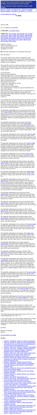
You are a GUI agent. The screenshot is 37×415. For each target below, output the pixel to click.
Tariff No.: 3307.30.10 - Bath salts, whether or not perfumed (20, 347)
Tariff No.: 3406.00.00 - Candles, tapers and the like (18, 362)
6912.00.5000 (27, 38)
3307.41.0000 (4, 35)
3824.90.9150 (4, 36)
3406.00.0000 (28, 35)
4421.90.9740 (20, 36)
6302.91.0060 (12, 38)
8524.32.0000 (19, 39)
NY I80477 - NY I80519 (18, 11)
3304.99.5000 (20, 33)
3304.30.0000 (12, 33)
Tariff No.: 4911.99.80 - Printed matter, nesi (15, 377)
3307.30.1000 (28, 33)
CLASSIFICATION (14, 30)
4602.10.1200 (28, 36)
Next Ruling (13, 14)
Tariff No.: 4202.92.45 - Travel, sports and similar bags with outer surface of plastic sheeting (20, 368)
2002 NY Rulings (5, 11)
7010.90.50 (4, 39)
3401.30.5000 (20, 35)
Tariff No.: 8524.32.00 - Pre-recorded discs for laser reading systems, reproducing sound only (20, 400)
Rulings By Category (22, 6)
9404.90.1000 (27, 39)
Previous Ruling (5, 14)
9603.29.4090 (4, 41)
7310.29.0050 (11, 39)
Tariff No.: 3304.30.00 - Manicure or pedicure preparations (19, 341)
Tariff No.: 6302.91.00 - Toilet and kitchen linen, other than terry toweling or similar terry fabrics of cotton (20, 379)
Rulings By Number (11, 6)
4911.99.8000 (4, 38)
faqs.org (3, 6)
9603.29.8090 (12, 41)
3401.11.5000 (12, 35)
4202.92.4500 (12, 36)
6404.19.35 (20, 38)
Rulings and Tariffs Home (13, 9)
